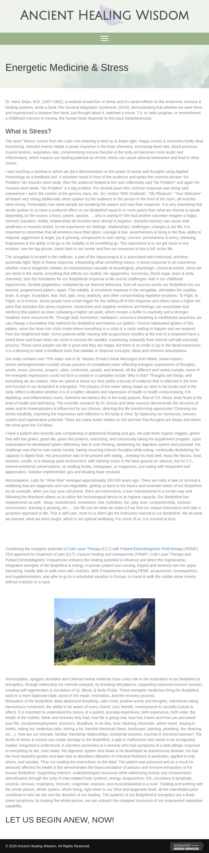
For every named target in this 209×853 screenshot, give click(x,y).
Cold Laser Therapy (84, 549)
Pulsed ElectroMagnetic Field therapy (151, 549)
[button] (104, 38)
